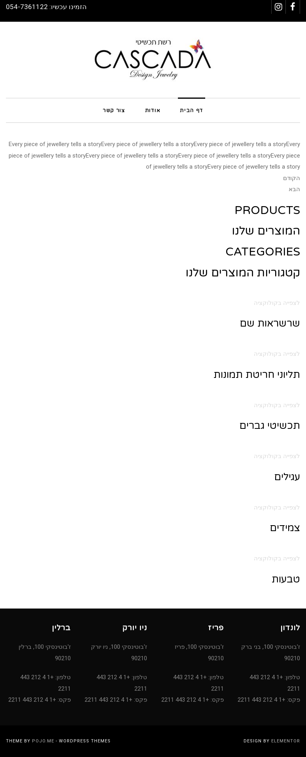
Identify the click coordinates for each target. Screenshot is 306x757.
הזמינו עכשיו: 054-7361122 (46, 7)
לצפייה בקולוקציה (277, 302)
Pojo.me (43, 741)
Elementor (285, 741)
